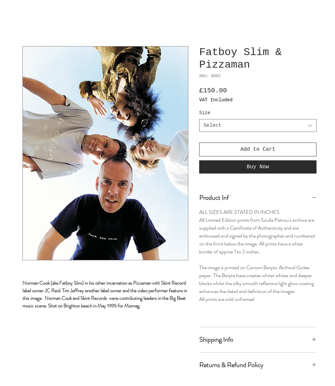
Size (204, 112)
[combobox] (257, 125)
